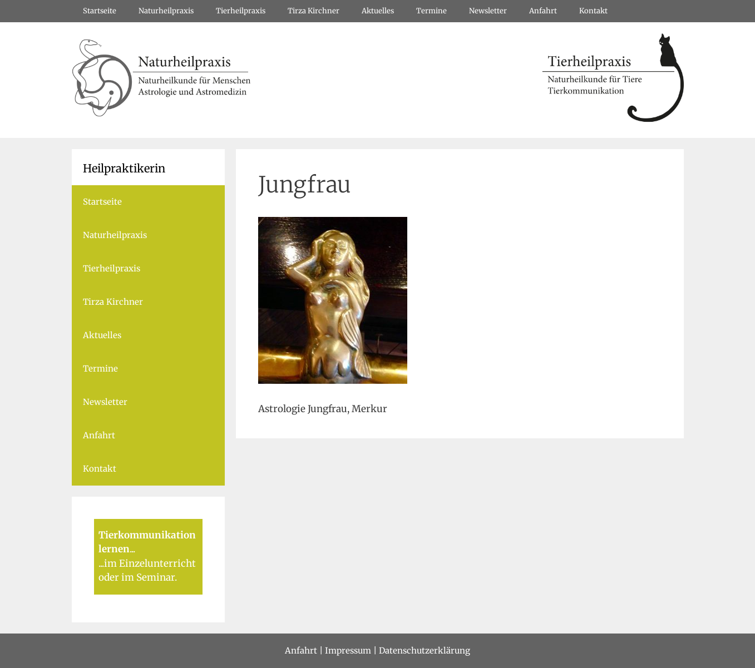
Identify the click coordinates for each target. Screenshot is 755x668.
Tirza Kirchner (313, 11)
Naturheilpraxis (166, 11)
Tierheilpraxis (240, 11)
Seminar (155, 577)
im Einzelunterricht (150, 563)
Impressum (348, 650)
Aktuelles (378, 11)
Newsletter (488, 11)
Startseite (99, 11)
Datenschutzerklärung (424, 650)
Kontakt (593, 11)
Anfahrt (543, 11)
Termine (431, 11)
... (132, 549)
